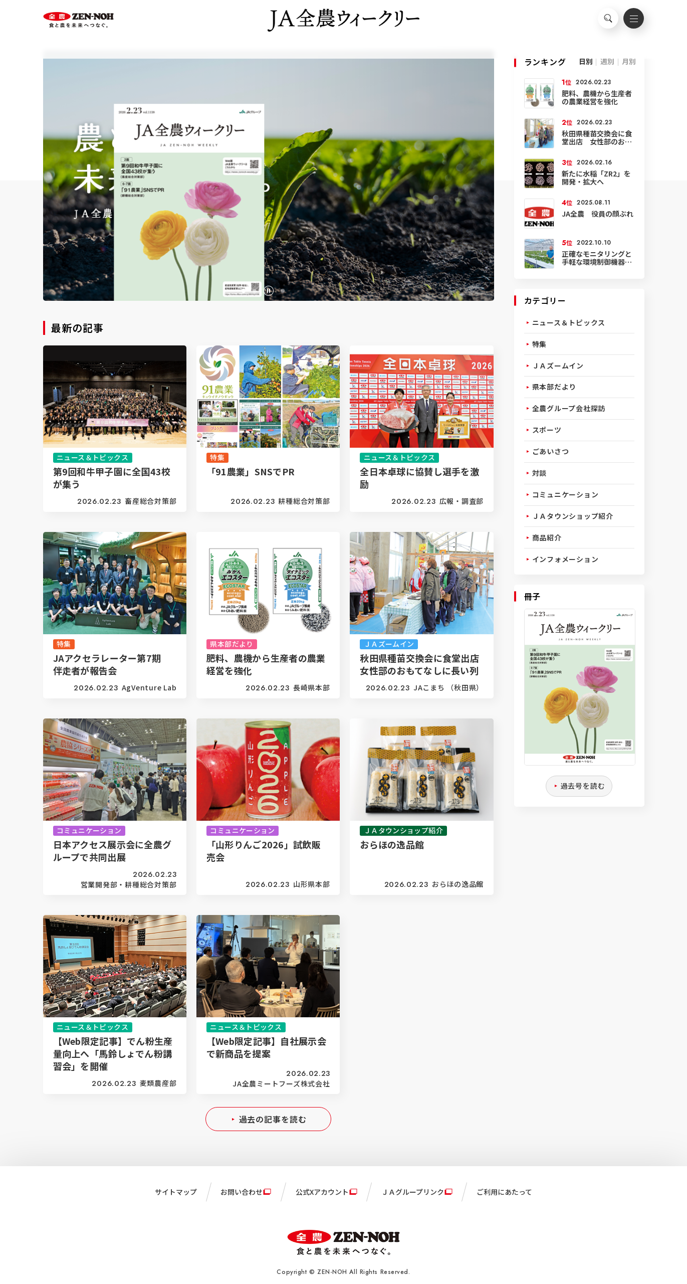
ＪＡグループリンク (412, 1192)
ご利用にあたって (504, 1192)
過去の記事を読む (273, 1119)
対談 (539, 473)
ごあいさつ (550, 451)
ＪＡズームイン (558, 365)
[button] (244, 291)
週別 (607, 61)
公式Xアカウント (322, 1192)
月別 (629, 61)
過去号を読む (583, 786)
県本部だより (554, 387)
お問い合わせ (241, 1192)
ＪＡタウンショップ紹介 (572, 516)
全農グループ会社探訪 (569, 408)
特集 (539, 344)
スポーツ (547, 430)
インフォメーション (565, 559)
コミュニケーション (565, 494)
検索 (601, 23)
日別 (586, 61)
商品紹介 (547, 537)
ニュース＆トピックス (569, 322)
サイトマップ (176, 1192)
